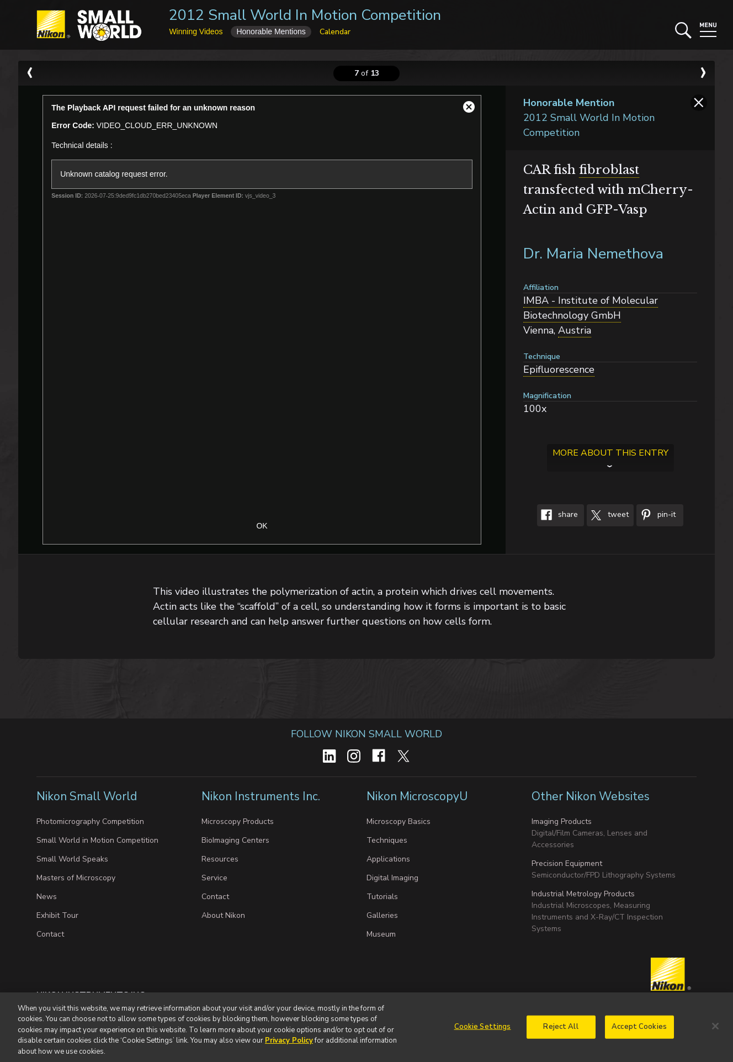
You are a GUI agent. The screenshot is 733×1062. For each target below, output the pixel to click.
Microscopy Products (237, 821)
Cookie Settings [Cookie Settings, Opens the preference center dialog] (482, 1029)
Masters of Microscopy (75, 878)
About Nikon (223, 915)
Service (214, 878)
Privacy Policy (289, 1044)
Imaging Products (562, 821)
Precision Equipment (567, 863)
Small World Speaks (72, 859)
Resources (219, 859)
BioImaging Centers (235, 840)
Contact (50, 934)
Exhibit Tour (57, 915)
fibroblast (609, 169)
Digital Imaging (392, 878)
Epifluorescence (558, 369)
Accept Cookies (639, 1029)
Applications (388, 859)
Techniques (386, 840)
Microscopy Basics (398, 821)
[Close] (715, 1029)
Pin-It (656, 515)
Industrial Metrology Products (583, 894)
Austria (574, 330)
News (46, 896)
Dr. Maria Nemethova (593, 254)
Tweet (608, 515)
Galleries (382, 915)
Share (557, 515)
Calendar (335, 32)
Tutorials (382, 896)
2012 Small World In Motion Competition (305, 15)
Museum (381, 934)
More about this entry (610, 453)
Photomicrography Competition (90, 821)
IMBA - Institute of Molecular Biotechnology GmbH (590, 308)
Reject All (560, 1029)
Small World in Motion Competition (97, 840)
